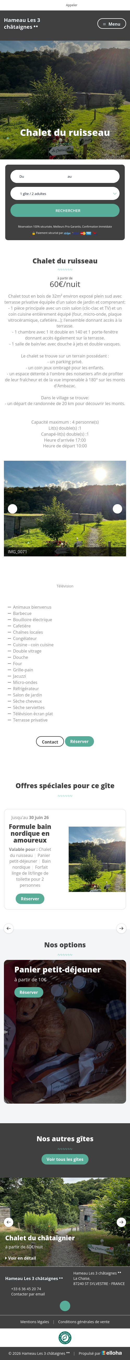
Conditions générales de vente (84, 1321)
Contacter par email (25, 1294)
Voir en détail (20, 1258)
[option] (65, 508)
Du (21, 176)
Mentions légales (34, 1321)
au (70, 176)
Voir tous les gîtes (65, 1159)
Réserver (79, 741)
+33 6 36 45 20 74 (23, 1288)
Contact (50, 742)
